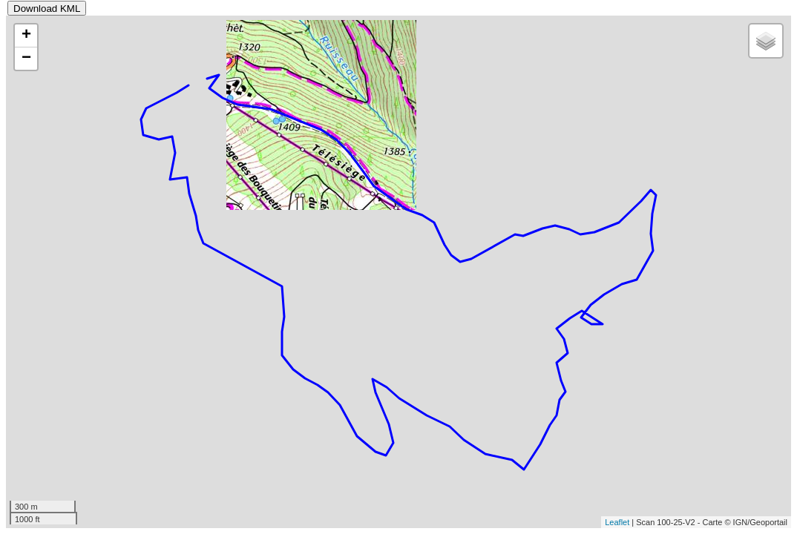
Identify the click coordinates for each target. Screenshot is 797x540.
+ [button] (26, 35)
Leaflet (617, 522)
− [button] (26, 58)
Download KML (46, 8)
